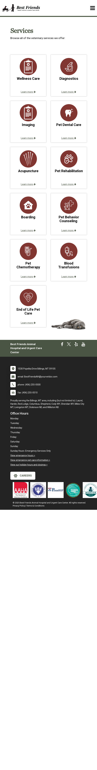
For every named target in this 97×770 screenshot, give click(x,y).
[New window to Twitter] (68, 345)
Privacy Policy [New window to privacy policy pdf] (19, 506)
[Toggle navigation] (92, 8)
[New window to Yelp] (76, 345)
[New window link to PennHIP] (56, 490)
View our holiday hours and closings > (29, 464)
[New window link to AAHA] (21, 490)
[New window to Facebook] (62, 345)
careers (23, 475)
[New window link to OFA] (39, 490)
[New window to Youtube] (83, 345)
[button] (28, 75)
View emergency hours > (22, 455)
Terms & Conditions (35, 506)
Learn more (28, 91)
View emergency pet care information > (30, 460)
